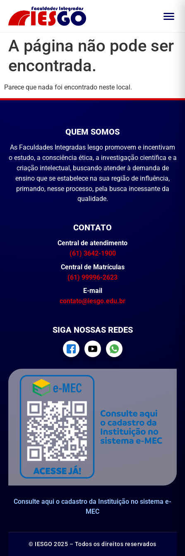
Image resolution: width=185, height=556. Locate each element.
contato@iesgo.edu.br (92, 301)
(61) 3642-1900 (93, 253)
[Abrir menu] (169, 16)
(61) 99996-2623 (92, 277)
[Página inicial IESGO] (47, 16)
